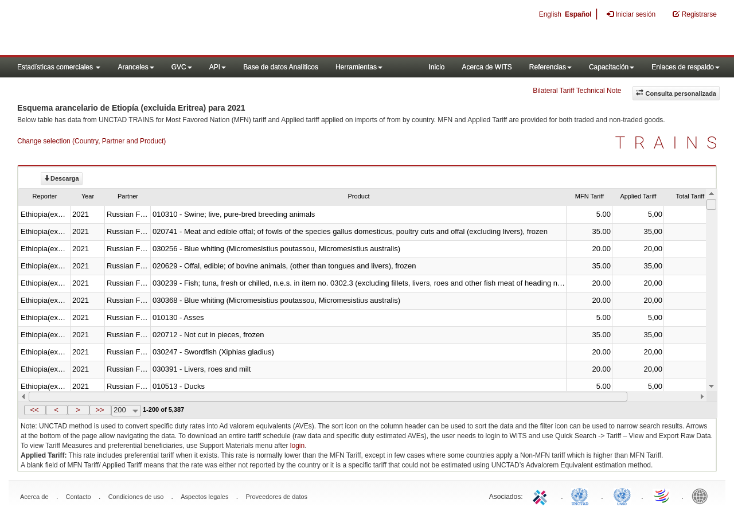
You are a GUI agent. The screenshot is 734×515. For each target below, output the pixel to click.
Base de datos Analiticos (280, 67)
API (217, 67)
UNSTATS (622, 495)
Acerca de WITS (487, 67)
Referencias (550, 67)
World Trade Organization (662, 495)
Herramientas (358, 67)
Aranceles (136, 67)
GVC (181, 67)
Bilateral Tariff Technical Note (577, 91)
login (297, 446)
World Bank (702, 495)
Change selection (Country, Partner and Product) (91, 141)
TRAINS (670, 142)
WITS (114, 28)
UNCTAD (582, 495)
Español (578, 14)
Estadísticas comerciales (58, 67)
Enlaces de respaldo (685, 67)
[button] (35, 410)
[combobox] (126, 410)
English (550, 14)
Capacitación (611, 67)
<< (34, 409)
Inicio (436, 67)
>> (99, 409)
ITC (541, 495)
